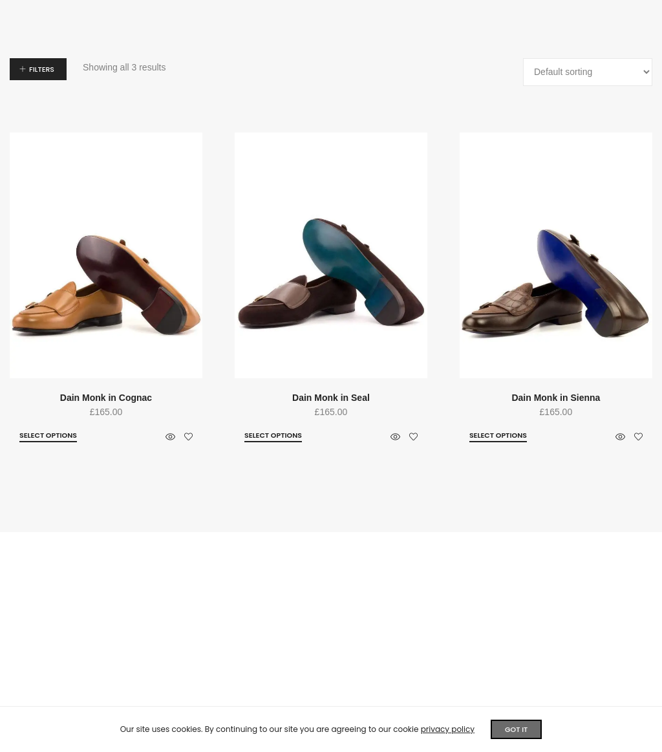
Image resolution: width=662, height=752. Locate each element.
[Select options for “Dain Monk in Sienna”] (498, 435)
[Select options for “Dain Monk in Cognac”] (48, 435)
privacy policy (448, 729)
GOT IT (516, 729)
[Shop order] (587, 72)
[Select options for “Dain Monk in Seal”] (273, 435)
